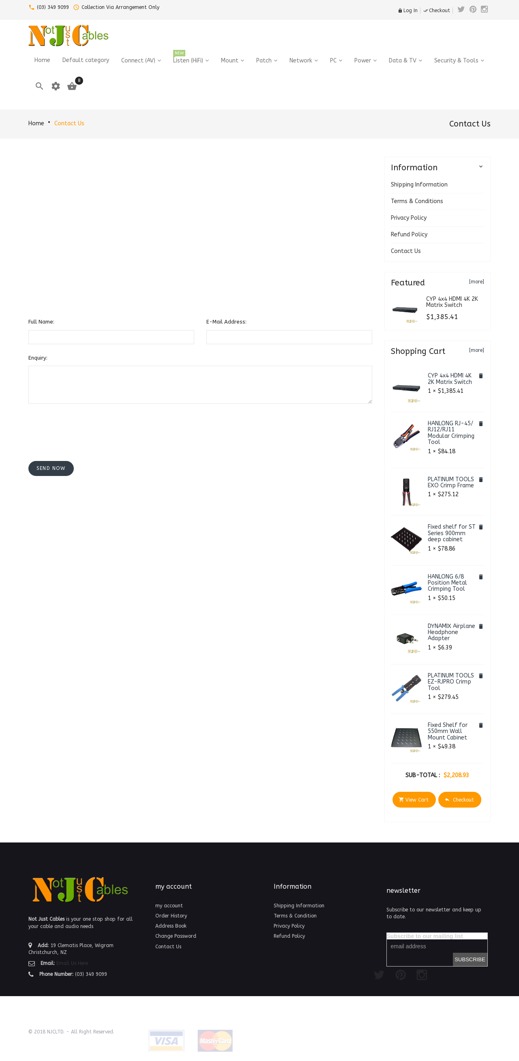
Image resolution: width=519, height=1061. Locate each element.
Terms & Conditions (417, 201)
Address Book (171, 926)
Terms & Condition (295, 916)
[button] (51, 468)
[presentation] (90, 426)
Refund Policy (409, 234)
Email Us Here (72, 963)
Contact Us (69, 123)
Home (36, 123)
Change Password (175, 936)
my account (169, 906)
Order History (171, 916)
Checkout (436, 10)
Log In (408, 10)
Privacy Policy (409, 217)
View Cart (414, 800)
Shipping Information (419, 184)
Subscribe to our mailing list (425, 936)
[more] (476, 282)
